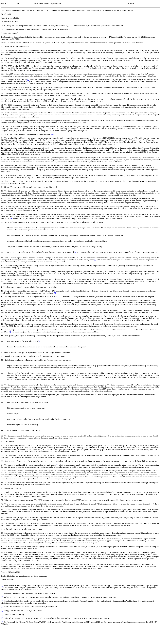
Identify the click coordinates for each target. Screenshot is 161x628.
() (28, 80)
